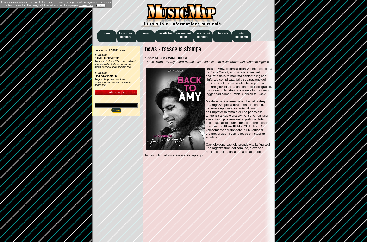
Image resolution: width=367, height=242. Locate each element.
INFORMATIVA (86, 5)
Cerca (116, 110)
